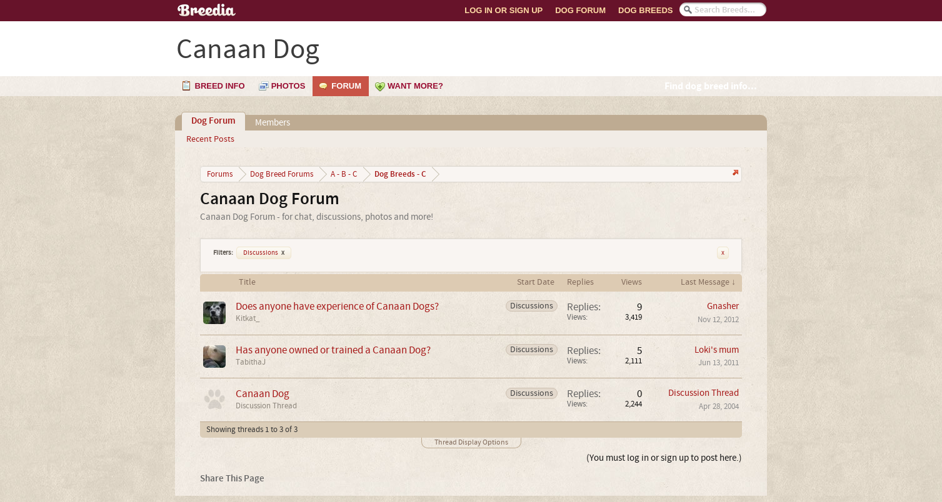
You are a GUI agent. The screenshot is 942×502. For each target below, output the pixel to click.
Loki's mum (716, 350)
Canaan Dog (262, 393)
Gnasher (723, 306)
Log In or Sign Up (503, 10)
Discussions (263, 253)
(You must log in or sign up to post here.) (664, 458)
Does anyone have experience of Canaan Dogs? (337, 306)
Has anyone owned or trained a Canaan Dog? (333, 350)
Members (272, 123)
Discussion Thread (266, 406)
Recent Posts (210, 139)
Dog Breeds (645, 10)
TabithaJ (251, 362)
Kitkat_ (248, 318)
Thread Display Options (471, 442)
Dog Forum (580, 10)
